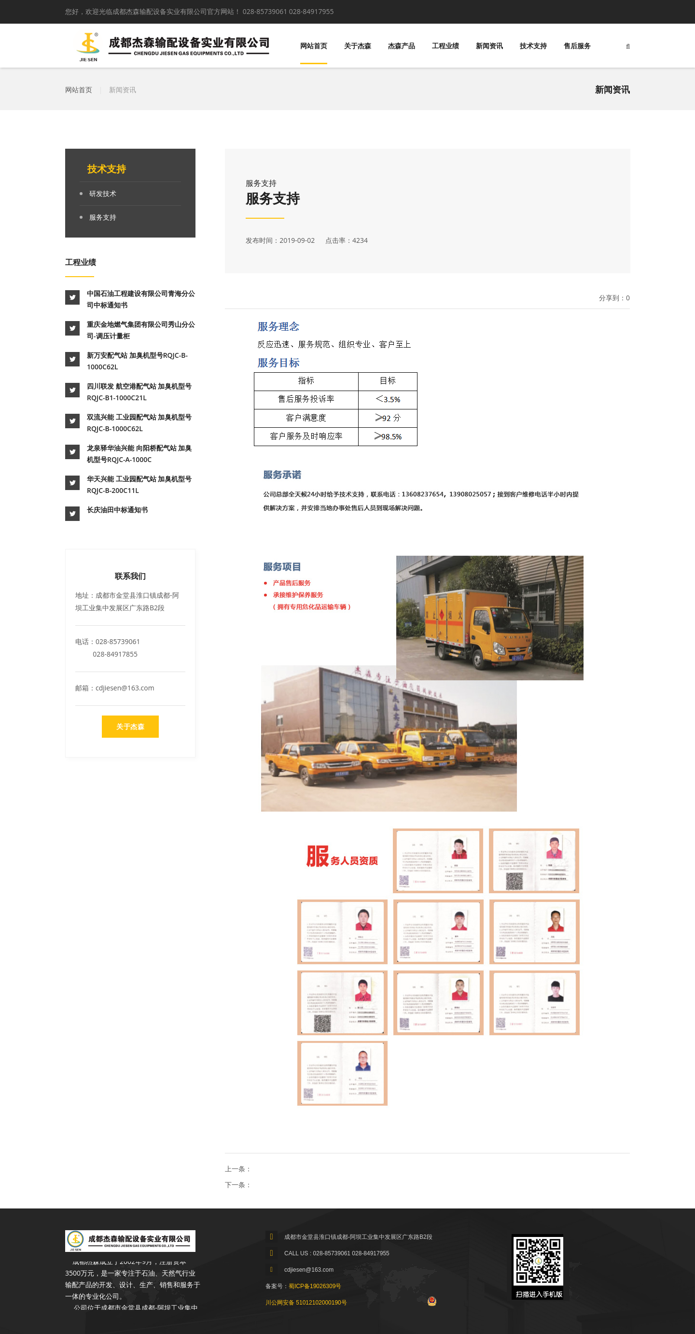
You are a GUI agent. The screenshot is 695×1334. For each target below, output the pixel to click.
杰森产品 (401, 46)
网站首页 (313, 46)
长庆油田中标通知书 (117, 509)
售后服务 (577, 46)
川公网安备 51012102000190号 (306, 1302)
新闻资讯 (489, 46)
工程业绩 (445, 46)
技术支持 (533, 46)
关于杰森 (357, 46)
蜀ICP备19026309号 (315, 1286)
